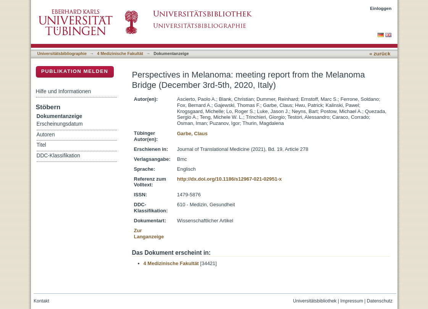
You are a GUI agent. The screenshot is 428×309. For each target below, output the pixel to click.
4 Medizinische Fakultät (120, 53)
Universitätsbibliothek (314, 301)
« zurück (379, 54)
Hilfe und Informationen (63, 91)
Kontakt (41, 301)
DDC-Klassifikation (58, 156)
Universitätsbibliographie (62, 53)
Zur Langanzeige (149, 233)
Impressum (351, 301)
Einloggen (381, 8)
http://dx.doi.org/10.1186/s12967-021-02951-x (229, 179)
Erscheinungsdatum (60, 124)
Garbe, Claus (192, 133)
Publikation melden (74, 71)
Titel (41, 145)
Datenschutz (379, 301)
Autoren (46, 135)
